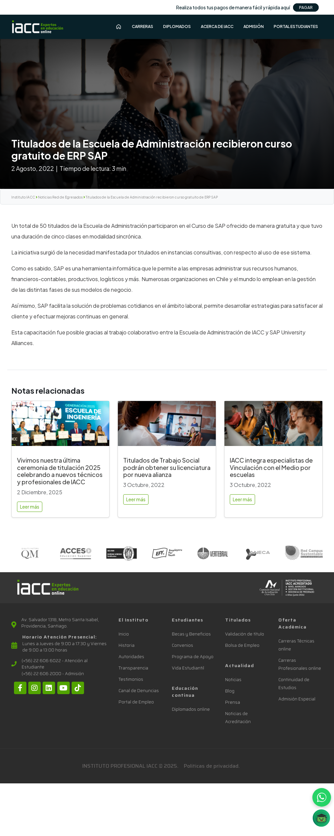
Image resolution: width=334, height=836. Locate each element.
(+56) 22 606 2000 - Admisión (53, 673)
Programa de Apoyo (192, 656)
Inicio (124, 633)
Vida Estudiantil (188, 667)
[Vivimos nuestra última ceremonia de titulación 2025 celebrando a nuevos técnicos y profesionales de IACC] (61, 426)
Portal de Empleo (136, 701)
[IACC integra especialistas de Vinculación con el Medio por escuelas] (273, 426)
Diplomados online (191, 709)
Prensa (232, 702)
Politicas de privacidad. (212, 766)
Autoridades (131, 656)
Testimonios (131, 679)
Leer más (29, 507)
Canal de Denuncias (139, 690)
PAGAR (306, 7)
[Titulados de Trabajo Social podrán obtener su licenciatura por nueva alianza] (167, 426)
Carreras (142, 26)
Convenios (182, 645)
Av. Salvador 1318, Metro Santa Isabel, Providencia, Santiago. (60, 623)
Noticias (233, 679)
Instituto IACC (23, 197)
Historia (127, 645)
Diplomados (177, 26)
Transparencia (133, 667)
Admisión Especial (296, 698)
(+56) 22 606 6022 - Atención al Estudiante (55, 663)
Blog (229, 690)
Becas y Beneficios (191, 633)
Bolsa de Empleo (242, 645)
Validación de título (244, 633)
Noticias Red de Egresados (60, 197)
